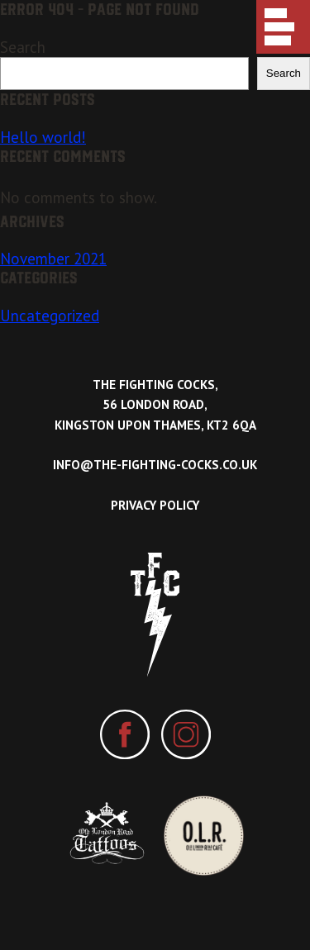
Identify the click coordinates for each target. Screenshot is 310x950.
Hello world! (43, 137)
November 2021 (53, 258)
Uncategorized (49, 315)
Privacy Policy (155, 505)
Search (22, 47)
